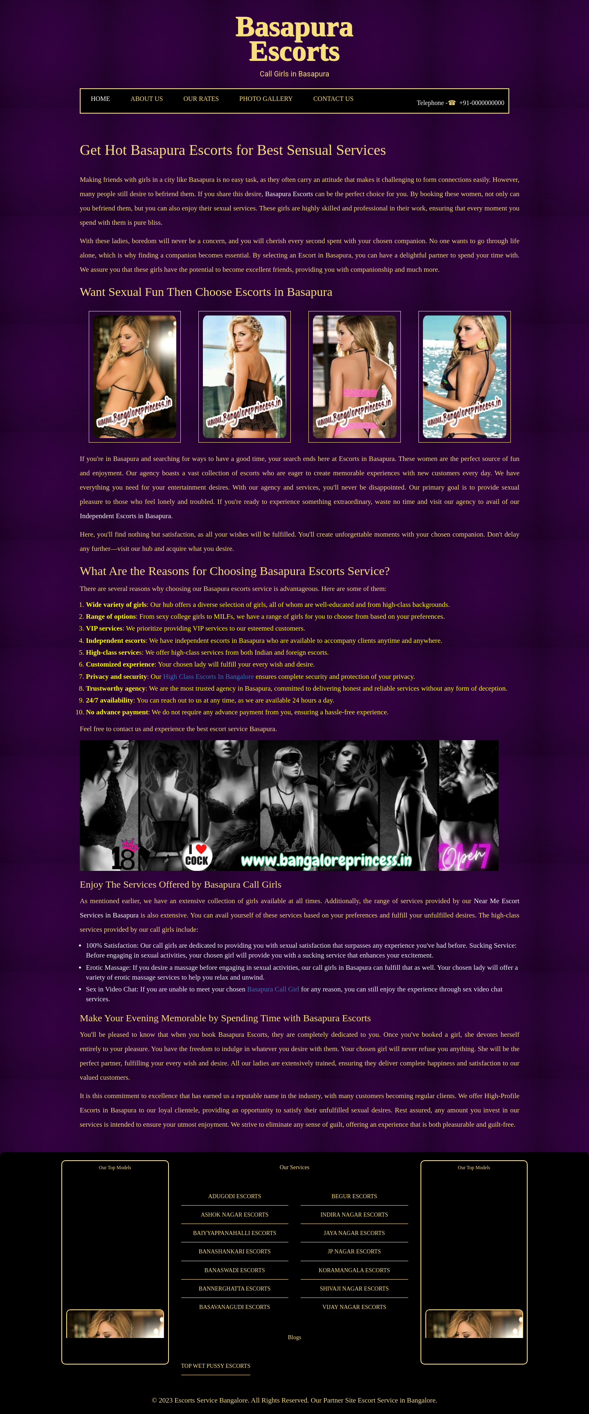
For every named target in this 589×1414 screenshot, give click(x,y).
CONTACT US (333, 98)
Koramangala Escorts (354, 1270)
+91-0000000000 (481, 102)
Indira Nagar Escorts (354, 1215)
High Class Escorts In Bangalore (208, 676)
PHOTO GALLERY (266, 98)
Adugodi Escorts (234, 1196)
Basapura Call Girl (273, 989)
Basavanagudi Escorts (234, 1307)
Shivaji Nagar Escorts (354, 1289)
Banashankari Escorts (235, 1251)
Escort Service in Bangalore (396, 1400)
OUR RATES (201, 98)
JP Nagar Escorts (354, 1251)
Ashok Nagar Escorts (235, 1215)
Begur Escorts (354, 1196)
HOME (100, 98)
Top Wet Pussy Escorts (216, 1366)
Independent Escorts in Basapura (125, 516)
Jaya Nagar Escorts (354, 1233)
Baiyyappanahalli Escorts (235, 1233)
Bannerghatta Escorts (235, 1289)
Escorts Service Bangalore (210, 1400)
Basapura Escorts (294, 39)
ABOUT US (146, 98)
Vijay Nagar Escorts (354, 1307)
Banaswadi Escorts (235, 1270)
